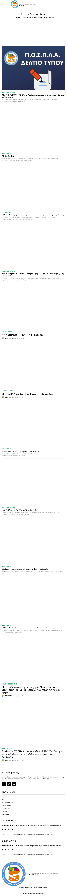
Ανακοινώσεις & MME (9, 92)
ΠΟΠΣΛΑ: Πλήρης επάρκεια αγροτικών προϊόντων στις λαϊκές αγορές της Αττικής (33, 215)
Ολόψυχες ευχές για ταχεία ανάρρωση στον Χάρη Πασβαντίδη (25, 569)
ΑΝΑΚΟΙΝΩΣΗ (8, 156)
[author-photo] (3, 338)
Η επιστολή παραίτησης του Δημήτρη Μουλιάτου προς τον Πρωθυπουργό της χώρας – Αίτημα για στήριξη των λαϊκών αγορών (31, 689)
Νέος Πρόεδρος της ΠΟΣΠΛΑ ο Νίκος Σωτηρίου (19, 510)
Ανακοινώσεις (6, 153)
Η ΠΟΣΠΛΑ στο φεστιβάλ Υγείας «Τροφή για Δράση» (29, 393)
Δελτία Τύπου (6, 212)
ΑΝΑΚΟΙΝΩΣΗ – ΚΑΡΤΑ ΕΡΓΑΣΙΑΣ (22, 335)
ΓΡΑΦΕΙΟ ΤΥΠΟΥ (9, 338)
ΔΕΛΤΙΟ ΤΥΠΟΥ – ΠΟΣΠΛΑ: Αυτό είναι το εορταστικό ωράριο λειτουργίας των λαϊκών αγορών (33, 96)
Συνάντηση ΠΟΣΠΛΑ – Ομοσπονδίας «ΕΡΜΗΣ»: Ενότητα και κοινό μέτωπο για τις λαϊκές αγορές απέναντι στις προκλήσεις (32, 754)
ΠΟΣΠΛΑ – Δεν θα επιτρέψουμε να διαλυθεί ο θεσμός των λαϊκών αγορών (30, 628)
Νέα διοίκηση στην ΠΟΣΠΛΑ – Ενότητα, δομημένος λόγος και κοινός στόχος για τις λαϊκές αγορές (33, 274)
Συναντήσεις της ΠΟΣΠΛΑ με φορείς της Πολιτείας (21, 451)
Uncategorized (8, 391)
